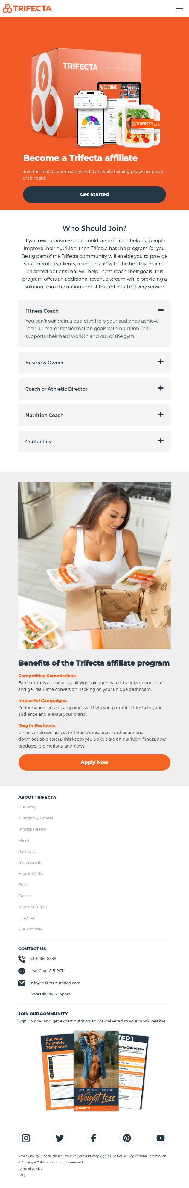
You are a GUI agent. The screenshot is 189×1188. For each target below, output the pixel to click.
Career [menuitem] (24, 895)
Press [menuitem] (23, 884)
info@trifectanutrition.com (55, 983)
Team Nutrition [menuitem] (32, 906)
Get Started (94, 194)
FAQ (21, 1175)
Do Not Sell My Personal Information (139, 1156)
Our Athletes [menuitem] (30, 929)
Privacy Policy (29, 1156)
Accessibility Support (50, 994)
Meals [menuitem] (24, 840)
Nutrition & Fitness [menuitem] (35, 818)
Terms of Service (30, 1168)
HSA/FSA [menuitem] (26, 917)
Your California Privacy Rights (87, 1156)
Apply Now (94, 762)
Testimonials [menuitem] (30, 862)
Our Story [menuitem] (27, 806)
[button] (94, 311)
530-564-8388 (43, 958)
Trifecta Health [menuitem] (32, 829)
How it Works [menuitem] (30, 873)
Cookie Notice (52, 1156)
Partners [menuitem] (26, 851)
